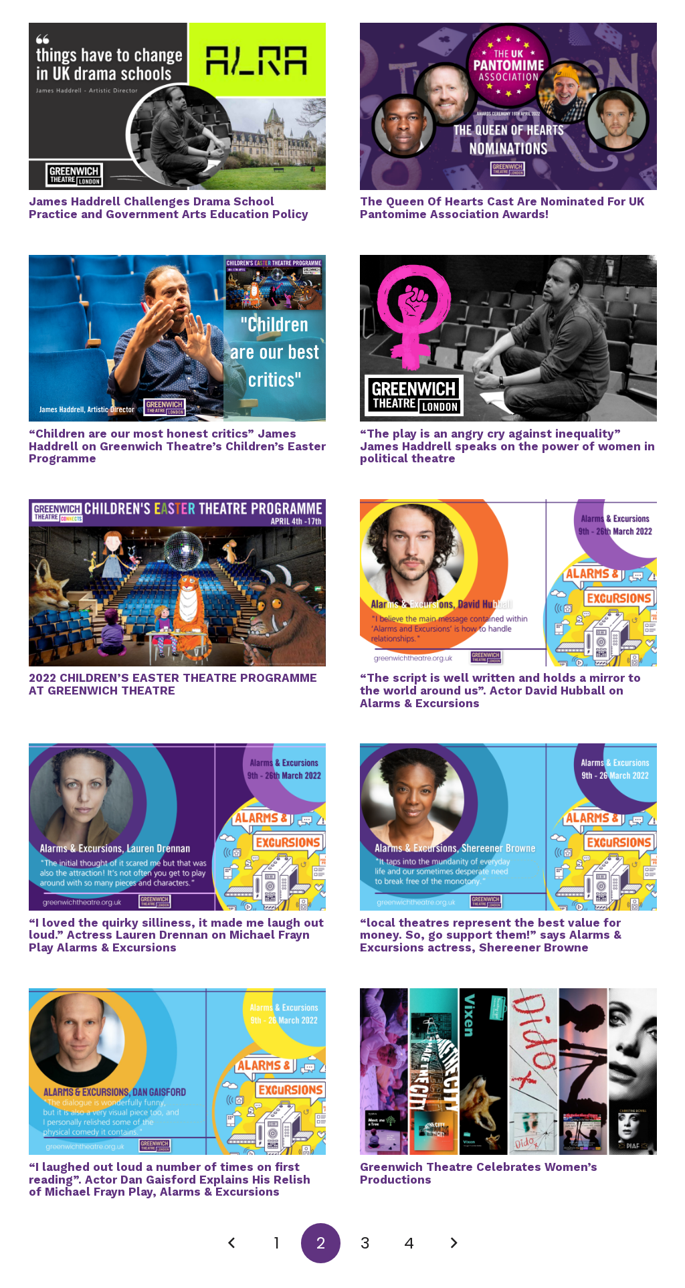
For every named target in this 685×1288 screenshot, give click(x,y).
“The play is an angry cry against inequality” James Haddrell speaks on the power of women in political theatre (507, 446)
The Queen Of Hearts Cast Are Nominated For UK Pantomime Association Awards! (502, 208)
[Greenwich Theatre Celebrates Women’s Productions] (508, 997)
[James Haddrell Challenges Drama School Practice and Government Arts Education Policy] (177, 31)
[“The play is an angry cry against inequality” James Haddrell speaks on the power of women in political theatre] (508, 264)
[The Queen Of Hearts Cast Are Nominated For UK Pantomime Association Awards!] (508, 31)
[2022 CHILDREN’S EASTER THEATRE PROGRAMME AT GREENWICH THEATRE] (177, 508)
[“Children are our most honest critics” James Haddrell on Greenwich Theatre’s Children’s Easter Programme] (177, 264)
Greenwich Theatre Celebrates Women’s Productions (478, 1173)
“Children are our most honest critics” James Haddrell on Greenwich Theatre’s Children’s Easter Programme (177, 446)
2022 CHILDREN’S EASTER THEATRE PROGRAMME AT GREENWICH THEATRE (173, 684)
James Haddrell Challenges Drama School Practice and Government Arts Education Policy (168, 208)
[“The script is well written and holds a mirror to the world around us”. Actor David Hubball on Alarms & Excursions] (508, 508)
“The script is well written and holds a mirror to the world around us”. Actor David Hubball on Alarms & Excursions (500, 690)
